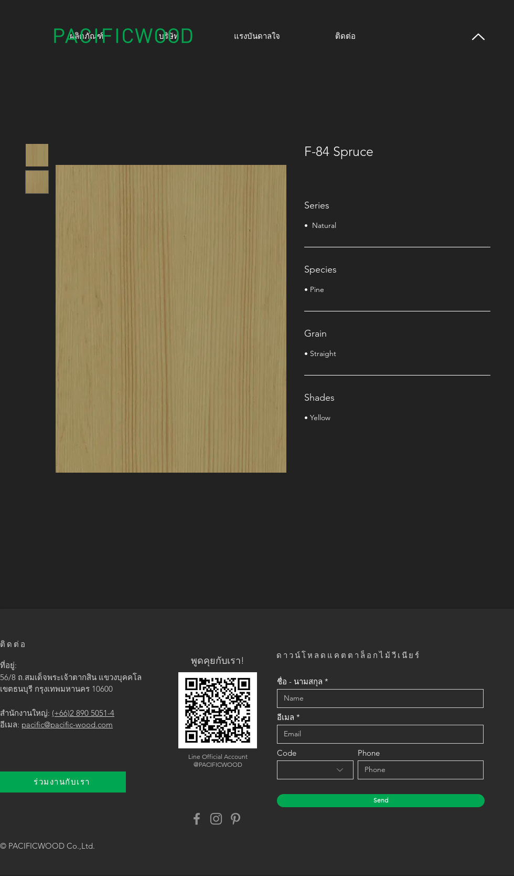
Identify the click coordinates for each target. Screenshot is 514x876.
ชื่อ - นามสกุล (300, 681)
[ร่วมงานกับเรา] (63, 781)
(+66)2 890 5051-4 (83, 713)
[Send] (381, 800)
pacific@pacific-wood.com (67, 724)
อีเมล (285, 717)
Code (286, 753)
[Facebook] (197, 819)
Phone (369, 753)
